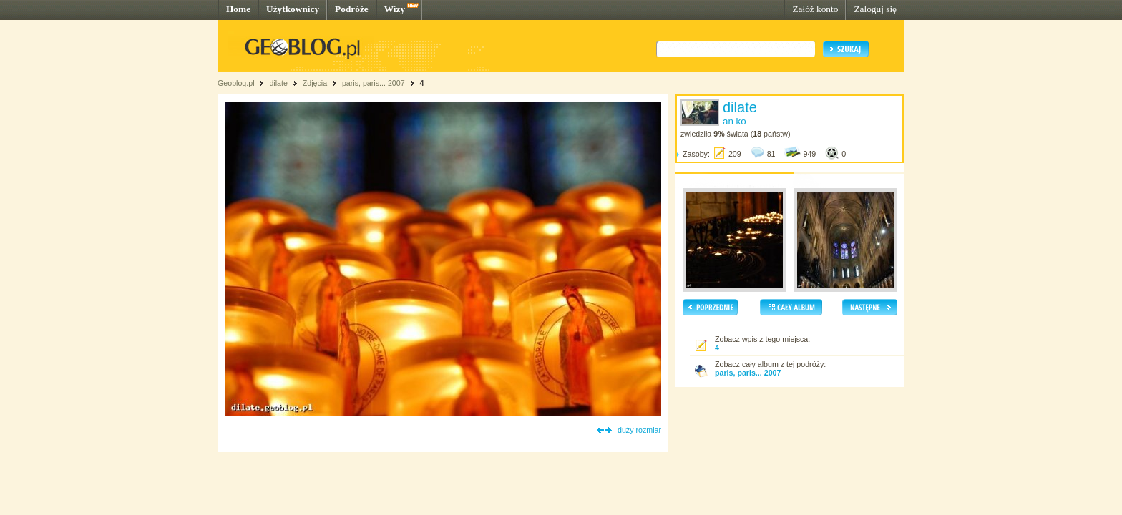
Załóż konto (815, 9)
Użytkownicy (292, 9)
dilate (278, 83)
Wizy (394, 9)
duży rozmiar (639, 430)
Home (238, 9)
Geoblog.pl (236, 83)
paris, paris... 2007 (373, 83)
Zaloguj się (875, 9)
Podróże (352, 9)
